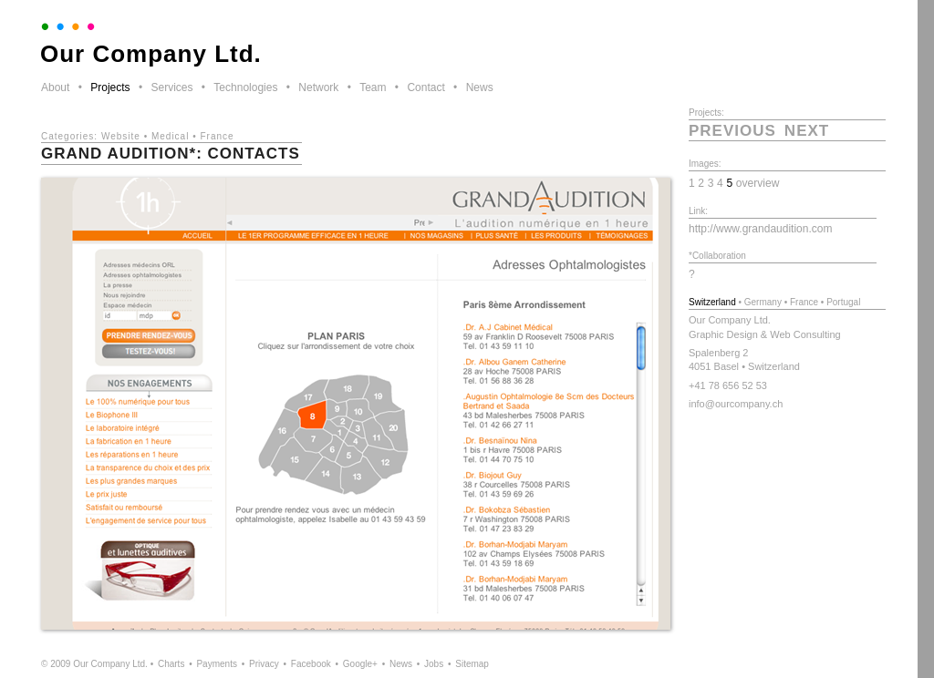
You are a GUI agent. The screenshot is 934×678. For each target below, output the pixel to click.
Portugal (843, 302)
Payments (216, 664)
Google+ (360, 664)
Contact (425, 87)
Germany (763, 302)
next (806, 130)
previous (732, 130)
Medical (170, 136)
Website (120, 136)
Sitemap (472, 664)
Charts (171, 664)
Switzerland (712, 302)
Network (318, 87)
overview (758, 183)
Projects (110, 87)
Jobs (433, 664)
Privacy (264, 664)
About (55, 87)
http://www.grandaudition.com (760, 228)
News (479, 87)
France (217, 136)
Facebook (311, 664)
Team (372, 87)
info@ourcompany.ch (736, 403)
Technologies (245, 87)
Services (171, 87)
